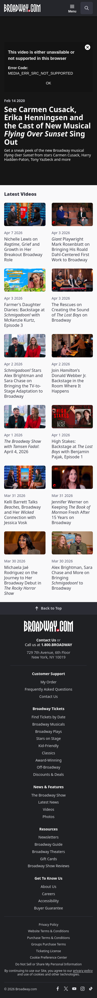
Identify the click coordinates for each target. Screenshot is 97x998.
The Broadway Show (48, 795)
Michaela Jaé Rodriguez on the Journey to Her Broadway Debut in (22, 580)
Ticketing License (48, 951)
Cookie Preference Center (48, 957)
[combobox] (84, 8)
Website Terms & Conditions (48, 931)
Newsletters (49, 837)
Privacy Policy (48, 924)
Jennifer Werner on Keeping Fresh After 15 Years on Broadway (71, 512)
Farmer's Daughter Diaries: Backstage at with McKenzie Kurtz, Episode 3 (24, 315)
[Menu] (72, 8)
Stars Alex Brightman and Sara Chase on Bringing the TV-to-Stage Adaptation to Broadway (23, 383)
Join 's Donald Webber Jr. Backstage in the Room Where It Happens (69, 380)
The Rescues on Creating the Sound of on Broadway (70, 312)
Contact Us (46, 640)
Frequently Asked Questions (48, 689)
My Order (48, 681)
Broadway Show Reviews (48, 865)
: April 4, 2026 (22, 446)
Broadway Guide (48, 844)
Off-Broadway (48, 767)
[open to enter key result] (86, 8)
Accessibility (48, 900)
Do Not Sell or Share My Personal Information (48, 964)
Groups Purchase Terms (48, 944)
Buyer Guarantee (48, 908)
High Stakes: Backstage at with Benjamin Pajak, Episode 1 (72, 449)
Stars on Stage (48, 738)
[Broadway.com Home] (22, 8)
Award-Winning (48, 760)
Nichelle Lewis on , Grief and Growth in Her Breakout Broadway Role (23, 249)
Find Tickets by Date (48, 716)
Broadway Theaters (48, 851)
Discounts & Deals (48, 774)
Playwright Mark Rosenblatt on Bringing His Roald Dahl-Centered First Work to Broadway (71, 249)
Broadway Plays (48, 731)
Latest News (48, 802)
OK (48, 83)
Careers (48, 893)
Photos (49, 816)
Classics (48, 752)
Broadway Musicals (48, 724)
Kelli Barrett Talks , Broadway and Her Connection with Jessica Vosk (22, 512)
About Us (48, 886)
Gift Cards (48, 858)
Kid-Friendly (49, 745)
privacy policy (83, 970)
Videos (48, 809)
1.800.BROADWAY (56, 644)
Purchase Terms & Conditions (48, 938)
